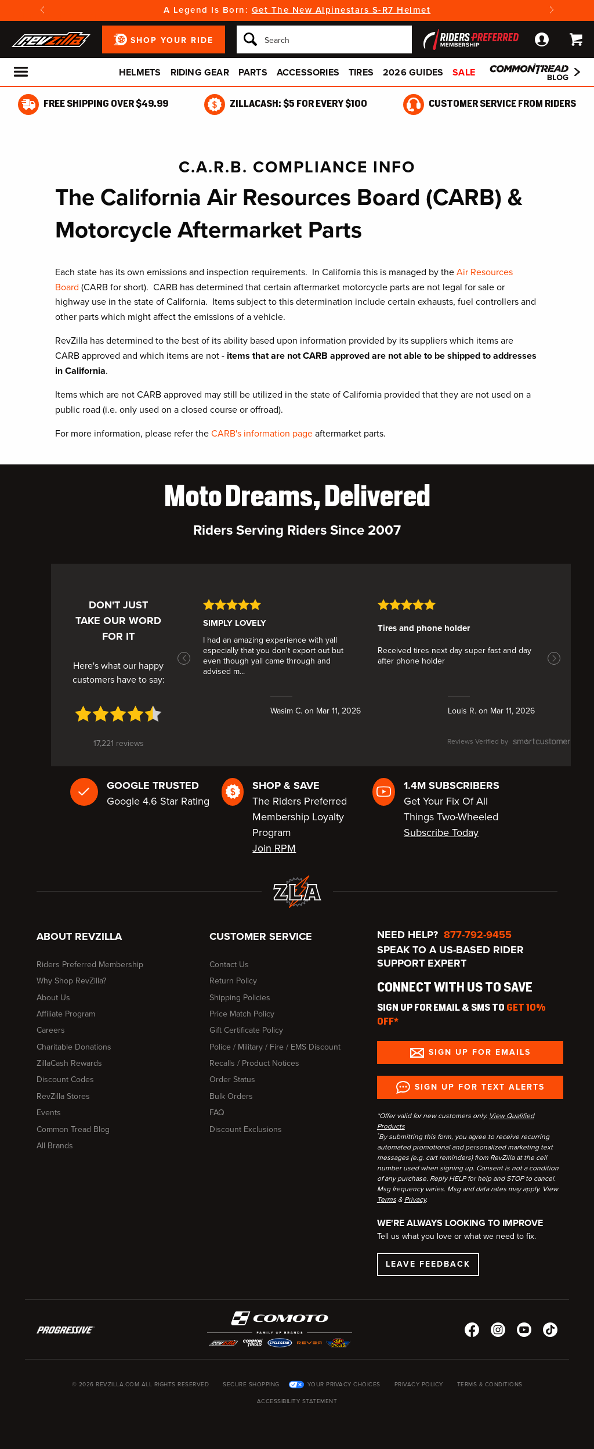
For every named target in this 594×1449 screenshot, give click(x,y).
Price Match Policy (241, 1014)
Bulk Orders (231, 1096)
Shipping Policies (239, 998)
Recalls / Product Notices (254, 1063)
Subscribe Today (441, 832)
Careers (51, 1030)
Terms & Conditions (490, 1384)
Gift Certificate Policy (246, 1030)
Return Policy (233, 981)
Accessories (308, 72)
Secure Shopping (251, 1384)
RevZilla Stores (63, 1096)
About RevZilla (79, 936)
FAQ (216, 1112)
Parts (252, 72)
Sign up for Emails (480, 1052)
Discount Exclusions (245, 1129)
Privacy (415, 1199)
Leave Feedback (428, 1264)
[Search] (324, 39)
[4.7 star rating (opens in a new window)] (118, 713)
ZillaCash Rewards (69, 1063)
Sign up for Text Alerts (480, 1087)
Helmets (140, 72)
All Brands (55, 1146)
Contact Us (229, 964)
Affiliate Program (66, 1014)
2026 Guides (413, 72)
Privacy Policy (418, 1384)
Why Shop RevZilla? (71, 981)
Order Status (232, 1079)
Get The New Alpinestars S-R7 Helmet (341, 9)
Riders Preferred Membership (90, 964)
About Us (53, 998)
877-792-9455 (478, 934)
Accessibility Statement (297, 1401)
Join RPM (274, 848)
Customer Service (260, 936)
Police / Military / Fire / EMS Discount (275, 1047)
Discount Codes (65, 1079)
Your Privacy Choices (344, 1384)
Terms (386, 1199)
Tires (361, 72)
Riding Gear (200, 72)
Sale (463, 72)
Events (49, 1112)
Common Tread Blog (73, 1129)
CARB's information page (262, 433)
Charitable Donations (74, 1047)
